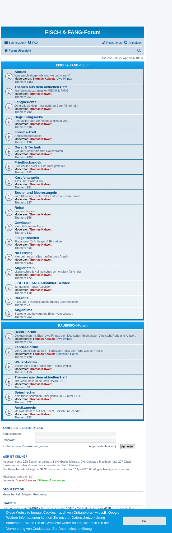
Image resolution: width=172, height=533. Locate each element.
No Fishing (23, 253)
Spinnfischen (25, 392)
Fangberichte (25, 102)
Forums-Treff (25, 132)
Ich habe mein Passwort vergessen (25, 446)
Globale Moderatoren (51, 480)
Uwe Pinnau (64, 78)
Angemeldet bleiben (104, 446)
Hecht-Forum (25, 332)
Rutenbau (23, 298)
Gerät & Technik (28, 147)
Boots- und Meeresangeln (36, 193)
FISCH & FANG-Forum (73, 65)
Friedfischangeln (29, 162)
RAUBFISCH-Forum (73, 325)
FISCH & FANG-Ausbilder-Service (42, 283)
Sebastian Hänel (67, 353)
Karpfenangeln (27, 177)
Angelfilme (23, 310)
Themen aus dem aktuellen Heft (41, 87)
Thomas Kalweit (44, 78)
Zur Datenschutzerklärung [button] (72, 529)
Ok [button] (144, 521)
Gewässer (23, 223)
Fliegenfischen (27, 238)
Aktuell (20, 72)
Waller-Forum (26, 362)
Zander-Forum (26, 347)
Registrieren (32, 428)
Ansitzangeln (25, 407)
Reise (19, 208)
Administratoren (26, 480)
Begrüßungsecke (29, 117)
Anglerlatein (25, 268)
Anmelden (10, 428)
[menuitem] (32, 42)
